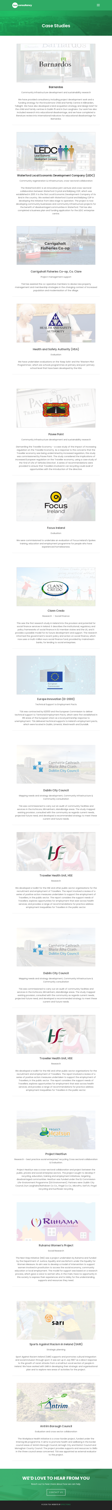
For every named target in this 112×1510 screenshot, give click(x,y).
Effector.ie (66, 1504)
